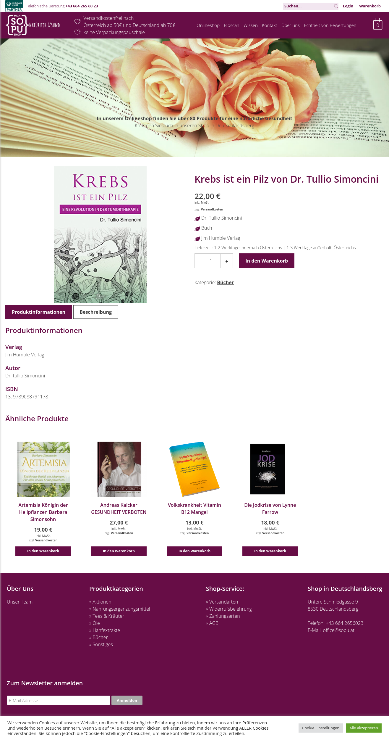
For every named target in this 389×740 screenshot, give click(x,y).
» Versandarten (222, 602)
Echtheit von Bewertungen (330, 25)
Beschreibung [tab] (96, 312)
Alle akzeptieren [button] (363, 728)
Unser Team (20, 602)
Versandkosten (212, 209)
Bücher (225, 282)
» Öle (94, 623)
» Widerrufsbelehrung (229, 609)
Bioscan (231, 25)
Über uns (290, 25)
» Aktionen (100, 602)
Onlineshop (208, 25)
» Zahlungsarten (223, 616)
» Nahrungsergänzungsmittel (119, 609)
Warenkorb (370, 6)
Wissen (251, 25)
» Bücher (98, 637)
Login (348, 6)
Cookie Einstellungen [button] (320, 728)
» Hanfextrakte (104, 630)
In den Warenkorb (266, 261)
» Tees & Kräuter (106, 616)
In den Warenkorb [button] (43, 551)
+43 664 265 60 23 (81, 6)
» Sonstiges (101, 644)
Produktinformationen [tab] (38, 312)
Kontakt (269, 25)
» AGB (212, 623)
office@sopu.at (339, 630)
